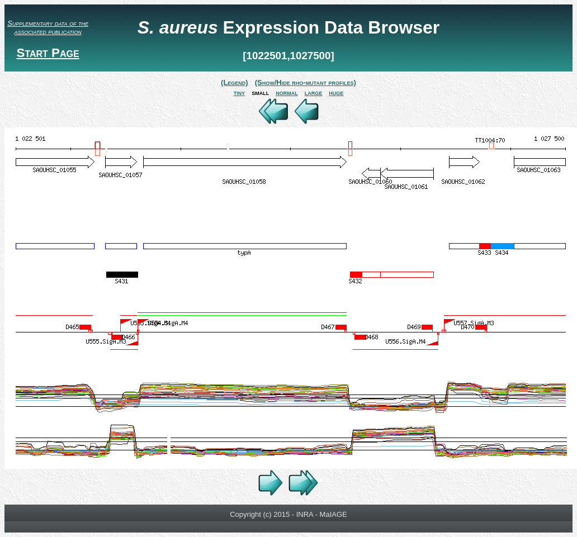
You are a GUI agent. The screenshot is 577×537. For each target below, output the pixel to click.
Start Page (47, 53)
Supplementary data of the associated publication (47, 27)
